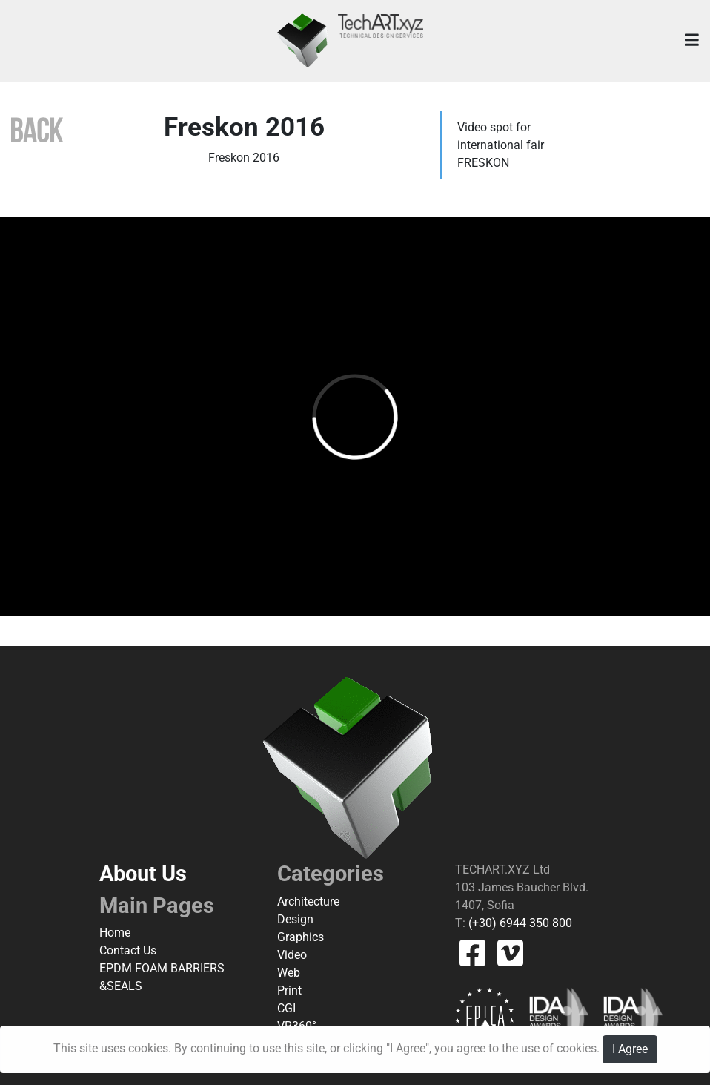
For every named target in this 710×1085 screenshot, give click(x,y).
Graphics (300, 937)
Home (114, 933)
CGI (286, 1008)
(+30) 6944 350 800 (518, 923)
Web (288, 973)
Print (289, 990)
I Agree (630, 1049)
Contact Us (127, 950)
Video (292, 955)
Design (295, 919)
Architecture (308, 901)
